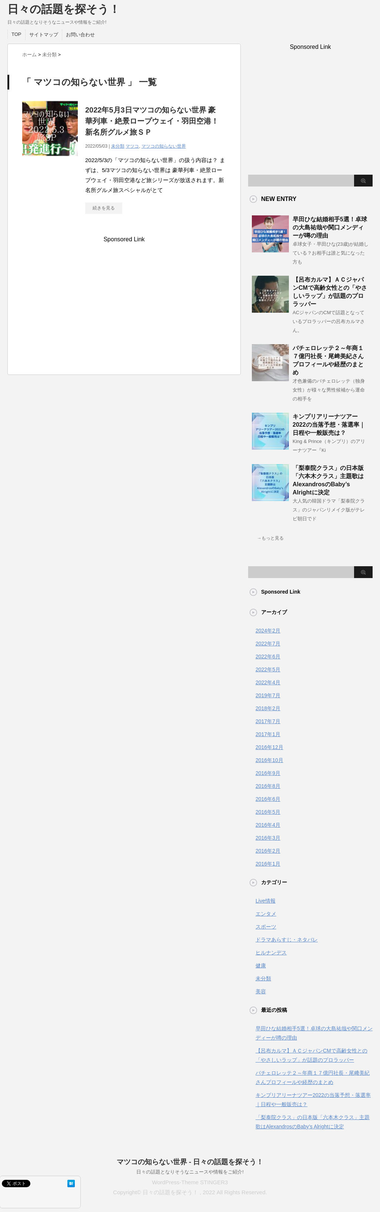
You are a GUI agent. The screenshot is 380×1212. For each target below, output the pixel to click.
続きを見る (104, 208)
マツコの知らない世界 (163, 146)
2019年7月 (268, 695)
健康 (261, 965)
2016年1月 (268, 864)
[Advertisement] (124, 308)
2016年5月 (268, 812)
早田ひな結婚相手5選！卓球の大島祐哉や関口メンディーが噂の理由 (330, 227)
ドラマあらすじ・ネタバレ (287, 940)
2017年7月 (268, 721)
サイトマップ (43, 34)
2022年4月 (268, 682)
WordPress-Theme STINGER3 (190, 1182)
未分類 (117, 146)
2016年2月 (268, 851)
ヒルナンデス (271, 953)
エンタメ (266, 914)
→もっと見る (270, 538)
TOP (16, 34)
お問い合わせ (80, 34)
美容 (261, 991)
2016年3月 (268, 838)
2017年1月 (268, 734)
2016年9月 (268, 773)
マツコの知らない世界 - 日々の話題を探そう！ (190, 1162)
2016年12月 (269, 747)
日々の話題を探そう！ (63, 9)
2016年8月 (268, 786)
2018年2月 (268, 708)
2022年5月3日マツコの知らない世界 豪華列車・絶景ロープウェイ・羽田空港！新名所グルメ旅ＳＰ (152, 121)
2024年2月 (268, 631)
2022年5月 (268, 669)
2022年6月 (268, 656)
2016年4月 (268, 825)
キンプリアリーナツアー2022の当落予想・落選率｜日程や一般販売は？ (329, 424)
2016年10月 (269, 760)
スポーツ (266, 927)
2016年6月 (268, 799)
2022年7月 (268, 644)
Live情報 (266, 901)
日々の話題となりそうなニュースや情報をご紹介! (190, 1172)
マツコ (132, 146)
